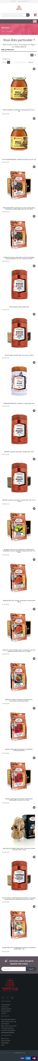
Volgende (30, 62)
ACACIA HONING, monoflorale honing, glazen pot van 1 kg (19, 110)
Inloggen (13, 1)
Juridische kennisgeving (8, 1030)
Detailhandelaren (6, 1009)
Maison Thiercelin (8, 1053)
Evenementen (5, 1024)
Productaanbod (5, 1004)
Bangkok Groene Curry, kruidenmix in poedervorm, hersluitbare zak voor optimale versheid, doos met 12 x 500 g (19, 551)
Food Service (5, 1007)
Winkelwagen (5, 1043)
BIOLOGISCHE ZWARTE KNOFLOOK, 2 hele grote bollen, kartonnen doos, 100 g (19, 849)
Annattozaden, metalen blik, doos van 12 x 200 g (19, 355)
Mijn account (5, 1038)
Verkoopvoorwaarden (7, 1028)
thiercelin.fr (20, 46)
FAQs (2, 1045)
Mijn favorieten (5, 1040)
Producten (10, 31)
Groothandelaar (5, 1011)
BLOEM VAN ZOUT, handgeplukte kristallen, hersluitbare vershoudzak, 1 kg (19, 948)
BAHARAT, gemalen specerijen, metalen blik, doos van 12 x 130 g (19, 500)
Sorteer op (6, 59)
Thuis (2, 31)
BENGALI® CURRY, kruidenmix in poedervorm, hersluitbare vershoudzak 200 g (19, 700)
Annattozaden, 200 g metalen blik (19, 307)
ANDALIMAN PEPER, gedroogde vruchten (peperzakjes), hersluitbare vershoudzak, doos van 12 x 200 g (19, 208)
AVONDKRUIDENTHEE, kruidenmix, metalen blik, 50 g (19, 403)
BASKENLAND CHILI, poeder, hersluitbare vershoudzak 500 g (19, 601)
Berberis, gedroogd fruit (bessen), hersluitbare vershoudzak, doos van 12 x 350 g (19, 799)
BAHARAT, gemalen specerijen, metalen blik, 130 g (19, 451)
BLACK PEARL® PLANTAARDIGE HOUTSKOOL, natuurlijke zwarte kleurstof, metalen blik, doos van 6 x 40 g (19, 898)
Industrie (4, 1013)
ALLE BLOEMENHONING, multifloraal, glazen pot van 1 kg (19, 159)
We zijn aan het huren (7, 1032)
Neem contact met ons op (8, 1021)
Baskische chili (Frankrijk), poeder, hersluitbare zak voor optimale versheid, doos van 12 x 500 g (19, 650)
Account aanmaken (23, 1)
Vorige (4, 62)
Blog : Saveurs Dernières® (8, 1026)
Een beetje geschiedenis (8, 1019)
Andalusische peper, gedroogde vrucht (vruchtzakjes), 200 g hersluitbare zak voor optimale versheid (19, 257)
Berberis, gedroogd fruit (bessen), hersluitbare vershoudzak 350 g (19, 749)
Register (31, 969)
